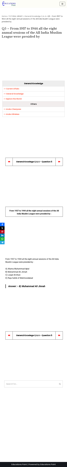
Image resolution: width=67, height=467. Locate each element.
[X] (2, 228)
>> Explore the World (13, 99)
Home (4, 16)
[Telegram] (2, 242)
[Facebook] (2, 224)
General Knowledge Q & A (35, 16)
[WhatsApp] (2, 239)
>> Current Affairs (11, 89)
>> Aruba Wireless (11, 114)
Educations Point (19, 464)
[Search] (30, 383)
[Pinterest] (2, 232)
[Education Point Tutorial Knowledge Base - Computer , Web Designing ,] (9, 4)
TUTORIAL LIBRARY (15, 16)
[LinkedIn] (2, 235)
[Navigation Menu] (62, 4)
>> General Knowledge (13, 94)
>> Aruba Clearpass (12, 109)
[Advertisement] (33, 60)
